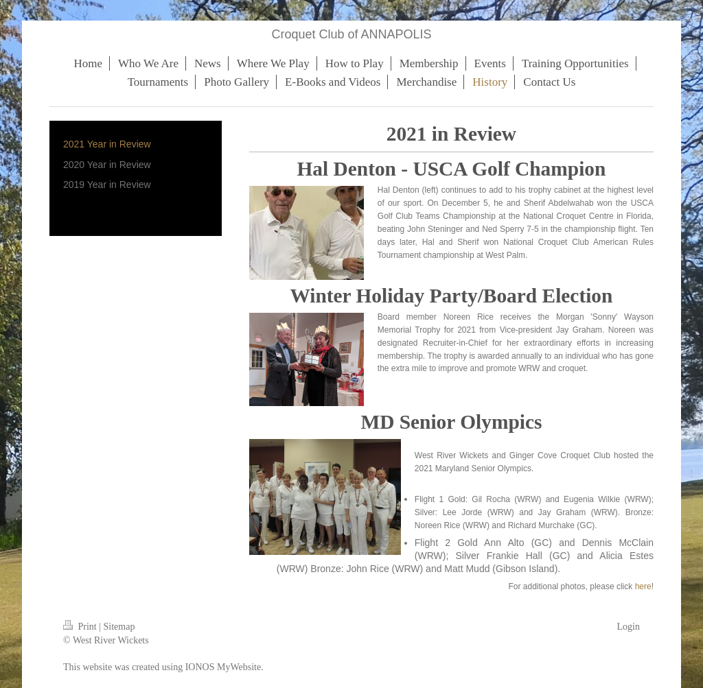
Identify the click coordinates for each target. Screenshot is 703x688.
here (643, 586)
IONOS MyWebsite (223, 667)
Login (628, 626)
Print (81, 626)
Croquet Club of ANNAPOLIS (351, 34)
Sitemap (119, 626)
